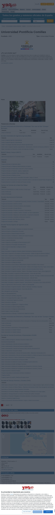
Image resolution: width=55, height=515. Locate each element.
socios (11, 494)
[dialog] (27, 499)
